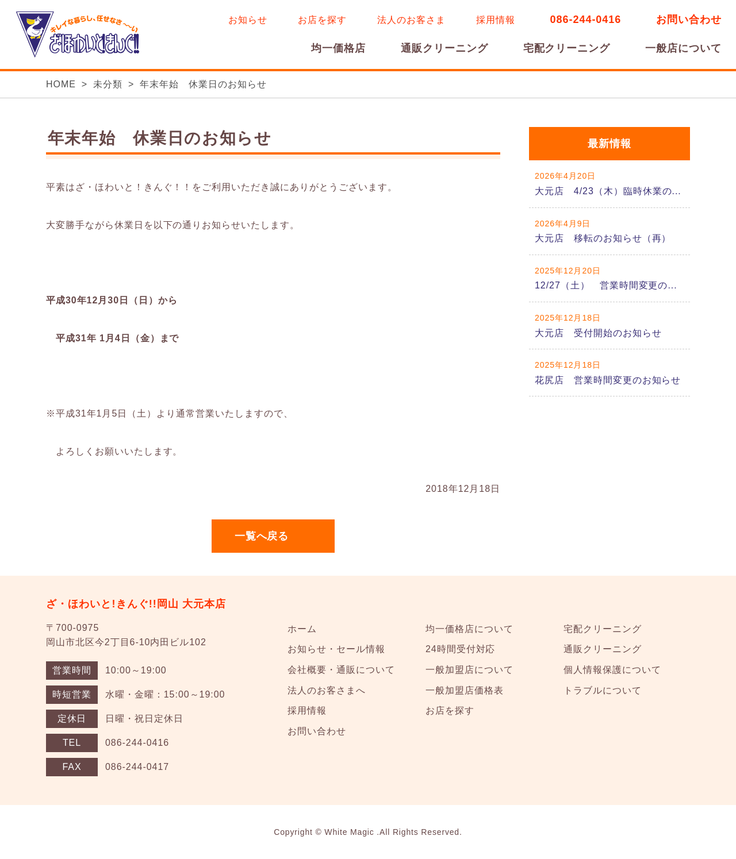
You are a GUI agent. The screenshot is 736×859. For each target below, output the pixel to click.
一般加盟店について (469, 670)
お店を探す (322, 20)
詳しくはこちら (609, 183)
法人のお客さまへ (327, 690)
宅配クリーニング (567, 48)
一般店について (683, 48)
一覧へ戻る (262, 536)
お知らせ (247, 20)
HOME (61, 84)
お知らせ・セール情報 (336, 649)
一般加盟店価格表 (464, 690)
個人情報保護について (612, 670)
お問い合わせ (689, 19)
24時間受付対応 (460, 649)
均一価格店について (469, 629)
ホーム (302, 629)
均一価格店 (338, 48)
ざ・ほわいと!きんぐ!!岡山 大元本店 (136, 604)
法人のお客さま (411, 20)
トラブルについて (603, 690)
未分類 (107, 84)
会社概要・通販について (341, 670)
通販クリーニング (444, 48)
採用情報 (495, 20)
